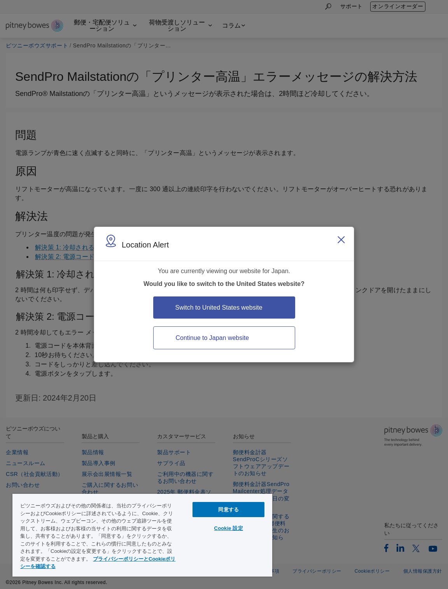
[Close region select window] (341, 240)
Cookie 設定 (228, 528)
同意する (228, 509)
